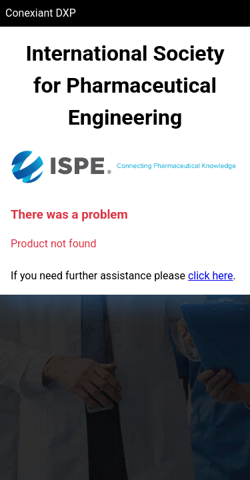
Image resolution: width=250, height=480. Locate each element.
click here (210, 275)
